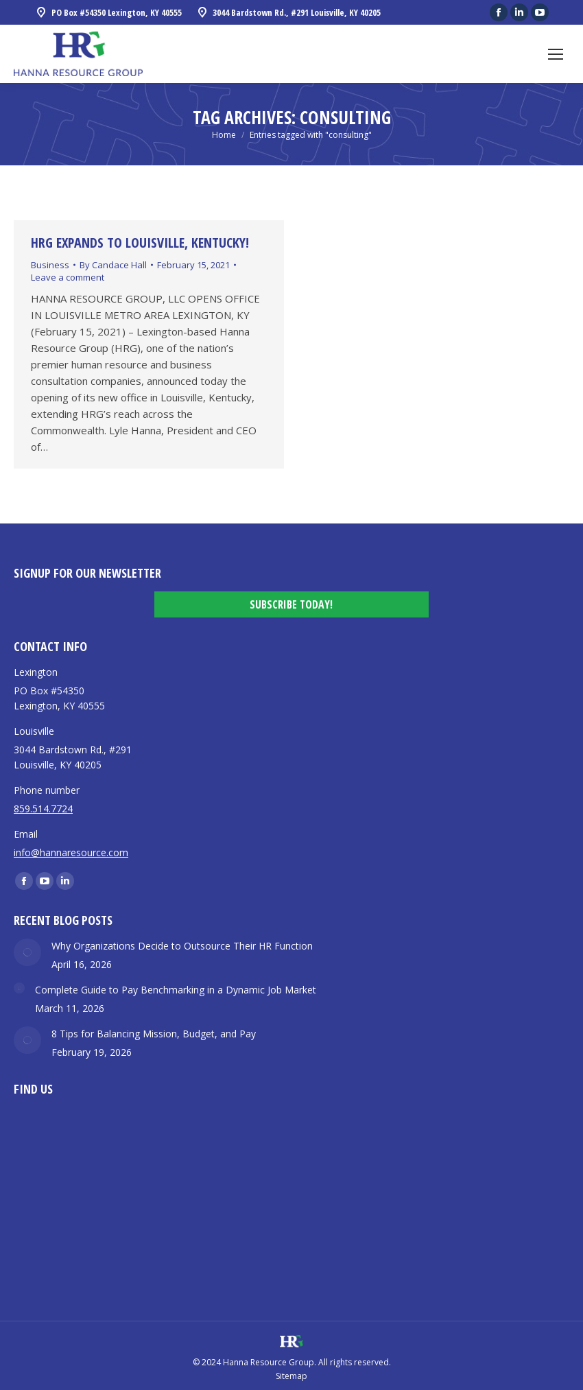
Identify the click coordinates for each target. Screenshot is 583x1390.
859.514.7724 (43, 808)
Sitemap (291, 1376)
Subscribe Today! (291, 604)
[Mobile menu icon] (555, 54)
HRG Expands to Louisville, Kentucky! (140, 242)
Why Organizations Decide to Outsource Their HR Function (182, 945)
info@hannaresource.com (71, 852)
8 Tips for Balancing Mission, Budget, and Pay (153, 1033)
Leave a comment (67, 277)
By (113, 265)
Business (50, 265)
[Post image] (27, 952)
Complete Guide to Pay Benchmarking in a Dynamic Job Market (175, 989)
